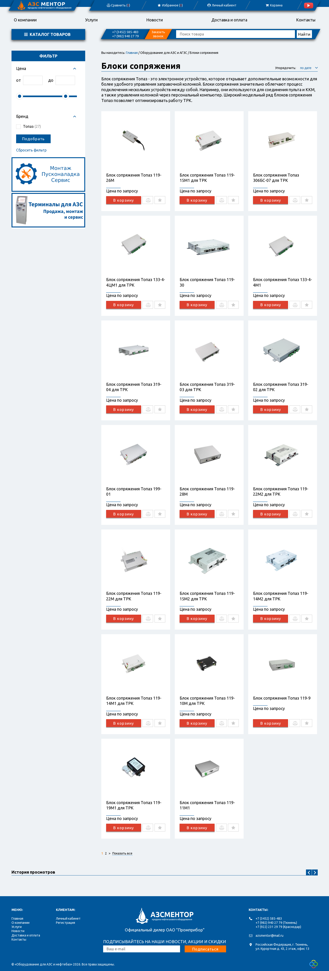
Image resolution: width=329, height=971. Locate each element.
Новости (154, 19)
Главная (132, 53)
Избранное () (170, 5)
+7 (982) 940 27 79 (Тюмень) (276, 922)
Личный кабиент (222, 5)
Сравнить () (118, 5)
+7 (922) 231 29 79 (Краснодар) (278, 927)
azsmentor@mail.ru (269, 935)
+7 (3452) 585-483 (125, 32)
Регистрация (65, 922)
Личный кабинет (68, 918)
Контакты (305, 19)
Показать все (122, 853)
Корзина (273, 5)
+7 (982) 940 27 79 (125, 36)
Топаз (32, 126)
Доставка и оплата (229, 19)
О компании (25, 19)
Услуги (91, 19)
